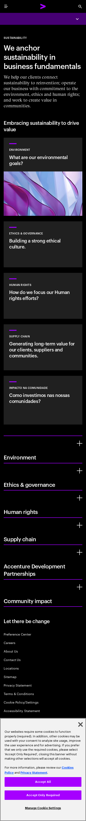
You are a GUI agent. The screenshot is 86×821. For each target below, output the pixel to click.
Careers (9, 642)
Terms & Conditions (19, 693)
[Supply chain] (79, 525)
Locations (11, 668)
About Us (11, 651)
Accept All (43, 781)
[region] (43, 769)
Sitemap (10, 676)
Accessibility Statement (22, 710)
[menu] (5, 6)
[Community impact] (79, 587)
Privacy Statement (18, 685)
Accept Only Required (43, 795)
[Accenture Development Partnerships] (79, 552)
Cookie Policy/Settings (21, 702)
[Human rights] (79, 498)
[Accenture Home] (43, 6)
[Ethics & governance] (79, 470)
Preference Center (17, 634)
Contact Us (12, 659)
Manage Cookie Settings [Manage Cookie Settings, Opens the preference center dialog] (43, 808)
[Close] (80, 724)
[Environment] (79, 443)
